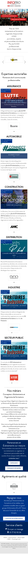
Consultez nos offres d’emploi (13, 519)
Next (25, 61)
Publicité (5, 537)
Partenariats (13, 463)
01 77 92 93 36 (15, 533)
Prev (3, 61)
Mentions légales (21, 537)
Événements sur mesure (13, 468)
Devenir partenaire (12, 537)
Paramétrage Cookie (16, 539)
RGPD (9, 539)
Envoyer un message (15, 529)
